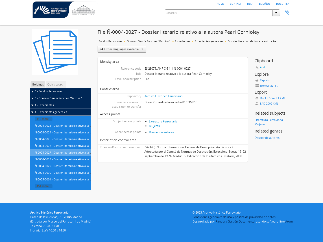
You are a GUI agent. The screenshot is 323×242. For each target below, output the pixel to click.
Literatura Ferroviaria (163, 121)
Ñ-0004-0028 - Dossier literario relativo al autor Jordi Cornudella (75, 159)
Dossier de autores (161, 132)
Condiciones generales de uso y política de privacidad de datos (233, 217)
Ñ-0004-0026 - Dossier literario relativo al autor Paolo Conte (72, 146)
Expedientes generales (209, 41)
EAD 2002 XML (266, 103)
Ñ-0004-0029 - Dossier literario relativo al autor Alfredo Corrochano (77, 166)
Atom (289, 221)
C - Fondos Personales (48, 91)
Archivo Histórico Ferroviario (163, 96)
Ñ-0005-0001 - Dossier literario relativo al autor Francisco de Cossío (77, 179)
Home (220, 3)
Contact (235, 3)
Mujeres (154, 126)
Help (250, 3)
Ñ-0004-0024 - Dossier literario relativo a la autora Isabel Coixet (74, 132)
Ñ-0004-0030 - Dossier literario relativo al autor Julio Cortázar (73, 173)
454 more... (44, 186)
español (264, 3)
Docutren (283, 3)
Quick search (55, 84)
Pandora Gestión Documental (235, 221)
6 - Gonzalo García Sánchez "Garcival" (58, 98)
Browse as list (266, 86)
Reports (262, 80)
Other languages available (123, 49)
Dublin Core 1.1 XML (270, 98)
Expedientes (182, 41)
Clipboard (287, 12)
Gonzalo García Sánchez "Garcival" (148, 41)
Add (262, 67)
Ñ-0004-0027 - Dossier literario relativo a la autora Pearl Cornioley (76, 152)
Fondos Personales (110, 41)
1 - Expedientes (44, 105)
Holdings (38, 84)
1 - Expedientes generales (51, 112)
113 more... (44, 119)
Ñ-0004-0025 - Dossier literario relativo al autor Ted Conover (73, 139)
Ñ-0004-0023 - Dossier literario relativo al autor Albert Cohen (73, 126)
